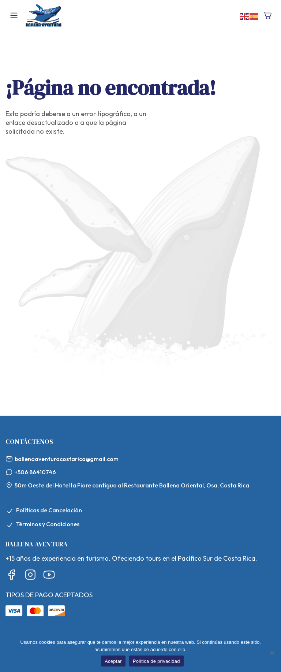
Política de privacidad (156, 661)
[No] (272, 652)
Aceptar (113, 661)
